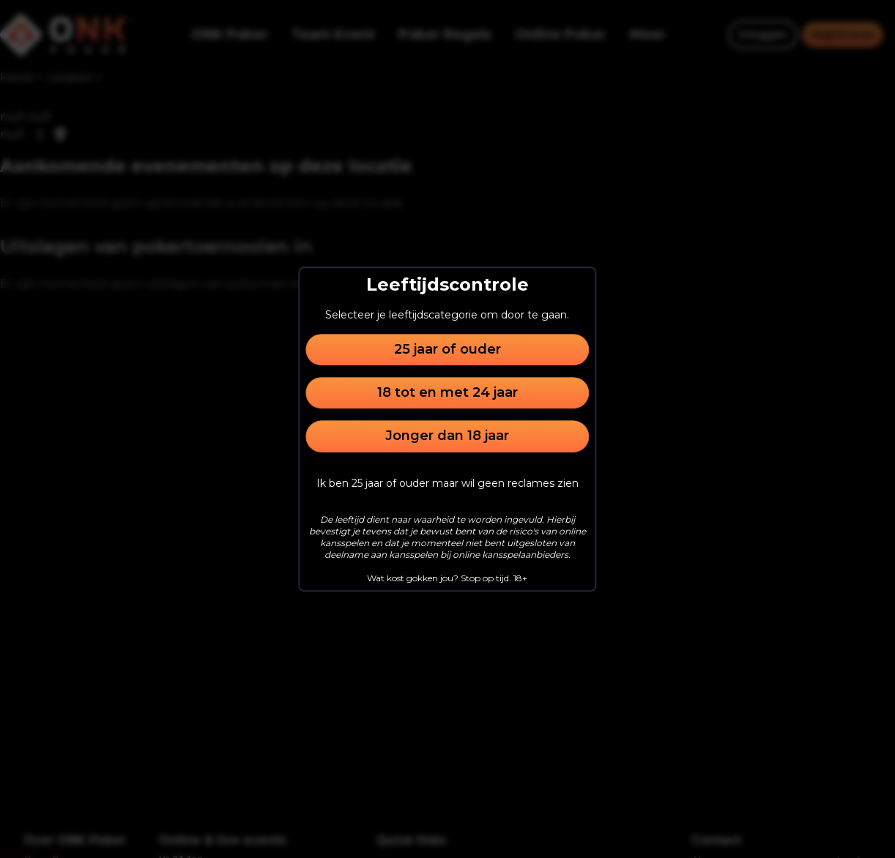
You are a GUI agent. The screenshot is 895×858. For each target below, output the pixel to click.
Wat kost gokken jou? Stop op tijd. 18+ (447, 577)
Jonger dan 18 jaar (447, 436)
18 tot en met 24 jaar (447, 392)
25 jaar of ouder (447, 349)
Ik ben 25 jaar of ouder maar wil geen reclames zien (447, 483)
